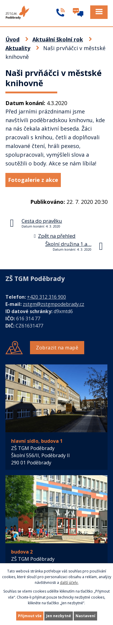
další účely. (69, 582)
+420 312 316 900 (46, 297)
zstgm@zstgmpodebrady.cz (53, 304)
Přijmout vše (30, 615)
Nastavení (85, 615)
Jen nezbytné (58, 615)
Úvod (12, 39)
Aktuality (17, 48)
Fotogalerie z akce (33, 179)
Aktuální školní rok (57, 39)
